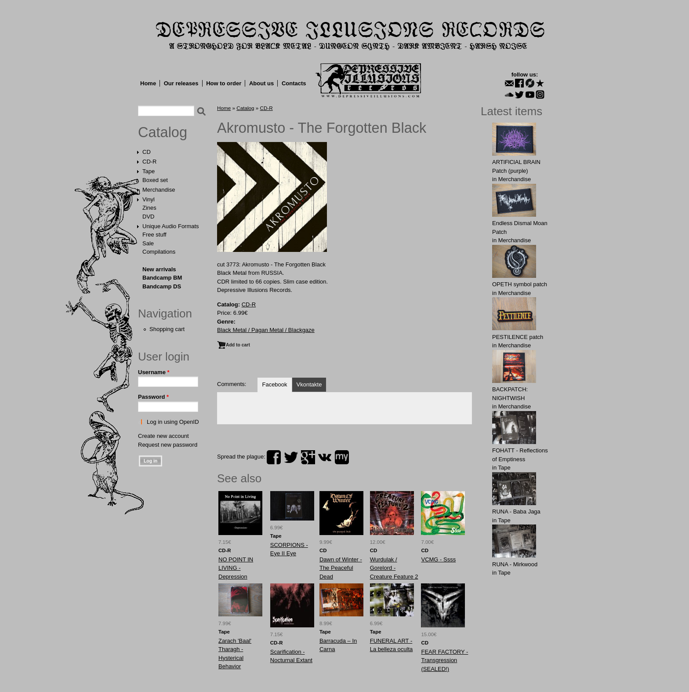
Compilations (158, 251)
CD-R (149, 161)
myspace (342, 457)
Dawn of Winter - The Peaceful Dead (340, 568)
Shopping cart (167, 329)
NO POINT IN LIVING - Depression (235, 568)
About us (261, 83)
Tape (148, 171)
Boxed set (155, 180)
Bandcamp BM (162, 277)
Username (154, 372)
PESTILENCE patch (517, 337)
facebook (274, 457)
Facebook (274, 384)
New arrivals (159, 269)
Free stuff (154, 234)
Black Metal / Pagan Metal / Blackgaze (266, 330)
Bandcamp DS (161, 286)
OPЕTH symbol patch (519, 284)
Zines (149, 207)
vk (325, 457)
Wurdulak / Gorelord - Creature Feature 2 (394, 568)
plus (308, 457)
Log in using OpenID (173, 422)
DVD (148, 216)
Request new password (167, 444)
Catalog (162, 132)
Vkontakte (309, 384)
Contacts (294, 83)
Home (148, 83)
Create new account (163, 436)
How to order (223, 83)
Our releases (181, 83)
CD (146, 152)
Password (153, 396)
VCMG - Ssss (438, 559)
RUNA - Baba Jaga (516, 511)
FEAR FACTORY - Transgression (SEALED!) (444, 660)
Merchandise (158, 189)
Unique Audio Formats (170, 226)
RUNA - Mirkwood (514, 564)
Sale (148, 243)
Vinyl (148, 199)
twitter (291, 457)
